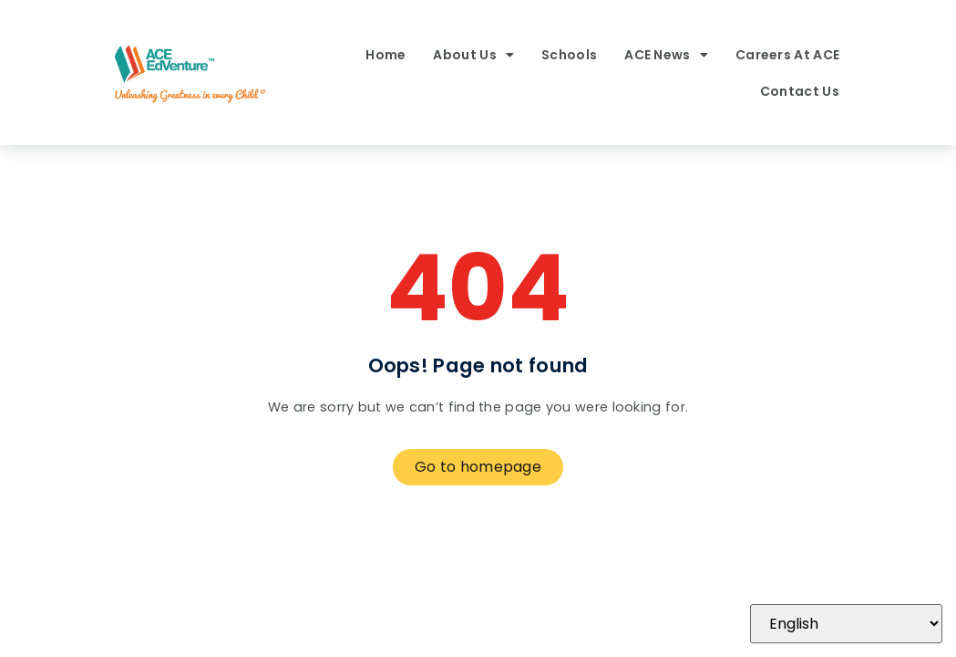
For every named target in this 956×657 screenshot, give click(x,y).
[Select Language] (846, 623)
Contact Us (799, 91)
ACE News (666, 54)
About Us (473, 54)
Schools (569, 55)
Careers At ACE (787, 55)
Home (385, 55)
